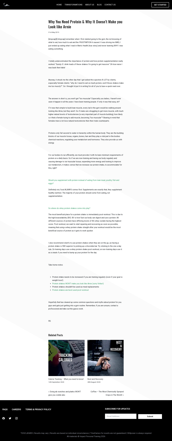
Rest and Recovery (95, 379)
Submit (150, 416)
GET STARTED (160, 5)
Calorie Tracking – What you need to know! (66, 379)
